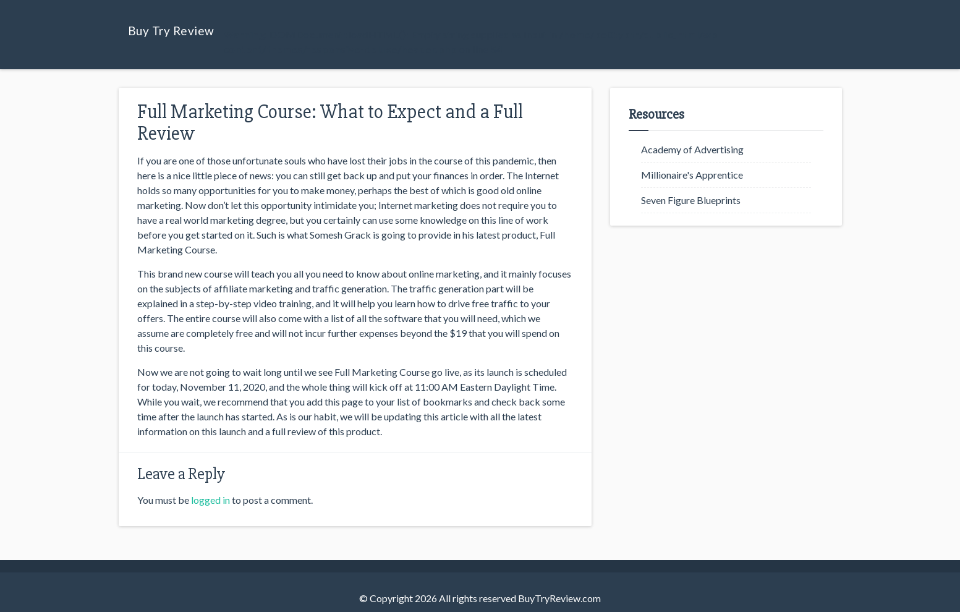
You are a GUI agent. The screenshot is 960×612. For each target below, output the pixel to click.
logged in (210, 500)
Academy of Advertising (692, 149)
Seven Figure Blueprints (691, 200)
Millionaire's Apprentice (692, 175)
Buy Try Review (171, 30)
